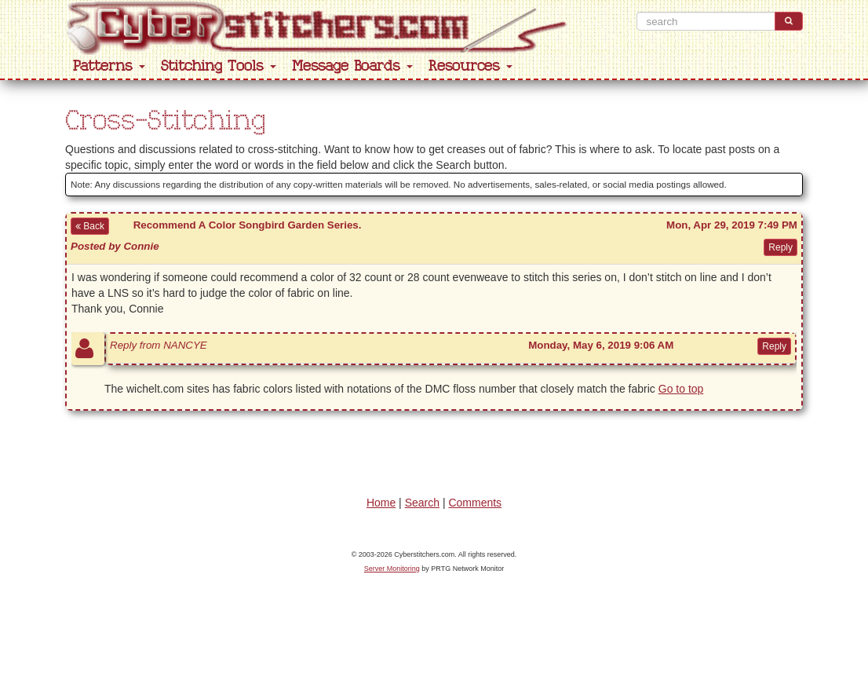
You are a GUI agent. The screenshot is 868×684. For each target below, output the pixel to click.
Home (381, 502)
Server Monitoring (392, 568)
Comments (474, 502)
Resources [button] (470, 66)
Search (422, 502)
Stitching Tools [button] (218, 66)
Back (89, 226)
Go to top (681, 388)
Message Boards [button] (352, 66)
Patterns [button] (109, 66)
